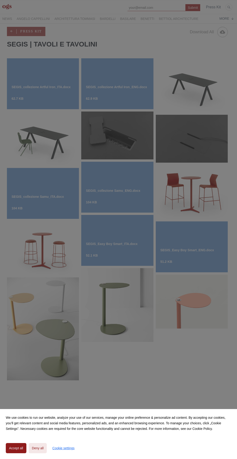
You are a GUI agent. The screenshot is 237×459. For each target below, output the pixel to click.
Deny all (38, 448)
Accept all (16, 448)
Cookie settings (63, 448)
